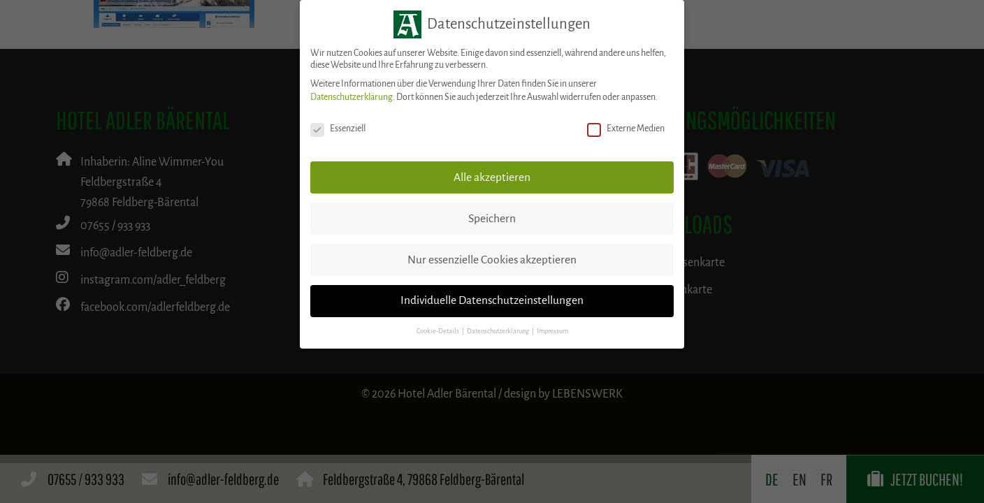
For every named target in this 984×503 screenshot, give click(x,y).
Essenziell (338, 129)
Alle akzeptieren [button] (492, 177)
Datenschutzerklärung (351, 97)
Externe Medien (626, 129)
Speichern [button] (492, 218)
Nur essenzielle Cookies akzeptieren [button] (492, 260)
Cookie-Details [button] (439, 331)
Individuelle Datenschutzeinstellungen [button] (492, 300)
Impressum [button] (552, 331)
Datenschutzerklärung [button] (498, 331)
